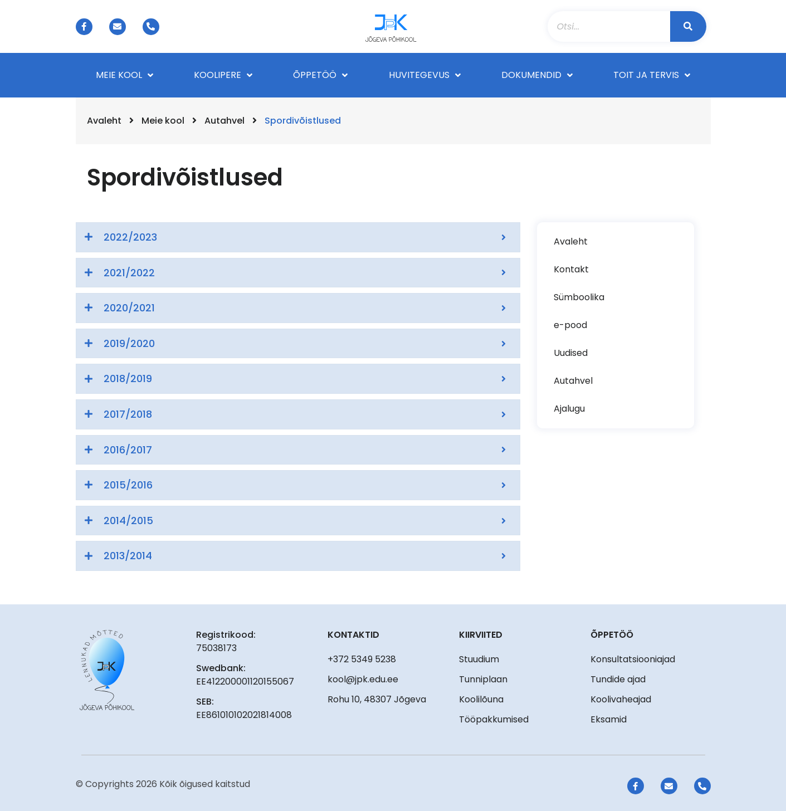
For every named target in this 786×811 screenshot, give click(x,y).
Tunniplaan (483, 679)
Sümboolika (579, 297)
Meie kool (162, 120)
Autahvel (224, 120)
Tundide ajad (618, 679)
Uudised (571, 352)
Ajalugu (569, 408)
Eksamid (608, 719)
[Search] (688, 26)
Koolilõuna (481, 699)
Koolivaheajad (620, 699)
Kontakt (571, 269)
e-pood (570, 325)
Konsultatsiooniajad (632, 659)
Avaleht (104, 120)
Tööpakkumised (494, 719)
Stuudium (479, 659)
